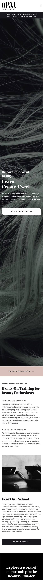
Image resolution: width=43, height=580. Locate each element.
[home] (9, 6)
